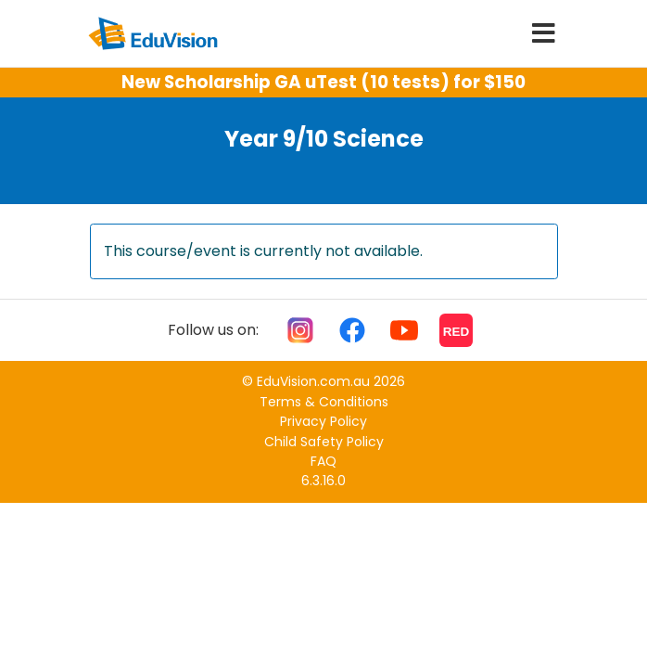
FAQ (323, 461)
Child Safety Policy (324, 441)
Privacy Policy (323, 421)
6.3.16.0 (323, 480)
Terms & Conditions (324, 401)
